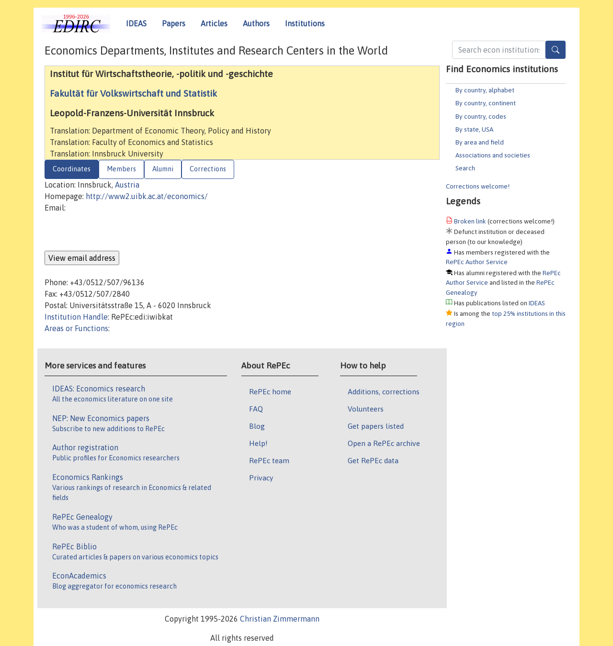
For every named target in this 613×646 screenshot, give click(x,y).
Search (465, 168)
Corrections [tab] (208, 169)
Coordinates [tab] (72, 169)
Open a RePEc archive (384, 443)
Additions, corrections (384, 391)
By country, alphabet (484, 90)
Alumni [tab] (162, 169)
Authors (256, 23)
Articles (214, 23)
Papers (173, 23)
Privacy (261, 477)
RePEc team (269, 460)
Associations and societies (492, 155)
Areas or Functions (76, 328)
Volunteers (366, 408)
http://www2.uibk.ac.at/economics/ (147, 196)
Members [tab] (121, 169)
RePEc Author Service (477, 262)
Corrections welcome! (478, 186)
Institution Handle (76, 316)
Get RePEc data (373, 460)
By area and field (479, 142)
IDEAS (136, 23)
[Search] (555, 50)
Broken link (470, 221)
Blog (257, 426)
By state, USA (474, 129)
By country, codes (480, 116)
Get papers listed (376, 426)
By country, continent (485, 103)
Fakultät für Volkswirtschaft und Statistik (133, 93)
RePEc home (270, 391)
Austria (127, 184)
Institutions (305, 23)
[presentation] (117, 232)
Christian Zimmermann (279, 618)
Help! (258, 443)
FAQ (256, 408)
